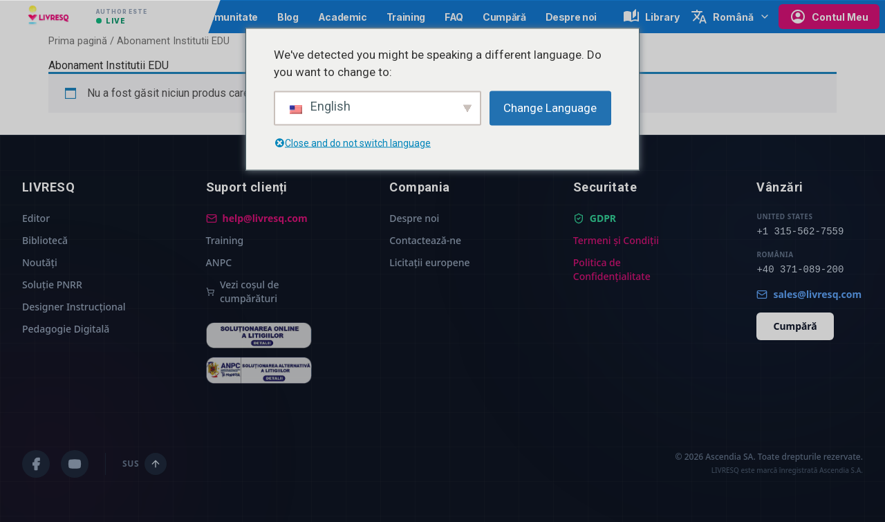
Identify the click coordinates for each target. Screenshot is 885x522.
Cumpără (504, 17)
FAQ (454, 17)
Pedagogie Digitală (65, 328)
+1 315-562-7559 (800, 231)
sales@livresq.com (808, 294)
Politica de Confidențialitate (612, 269)
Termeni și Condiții (616, 240)
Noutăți (39, 262)
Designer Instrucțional (74, 306)
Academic (342, 17)
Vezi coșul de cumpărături (242, 291)
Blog (288, 17)
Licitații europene (429, 262)
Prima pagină (77, 41)
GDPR (594, 218)
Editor (36, 218)
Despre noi (571, 17)
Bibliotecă (45, 240)
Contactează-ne (425, 240)
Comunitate (229, 17)
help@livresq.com (257, 218)
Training (405, 17)
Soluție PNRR (52, 284)
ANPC (219, 262)
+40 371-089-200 (800, 269)
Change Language (550, 107)
